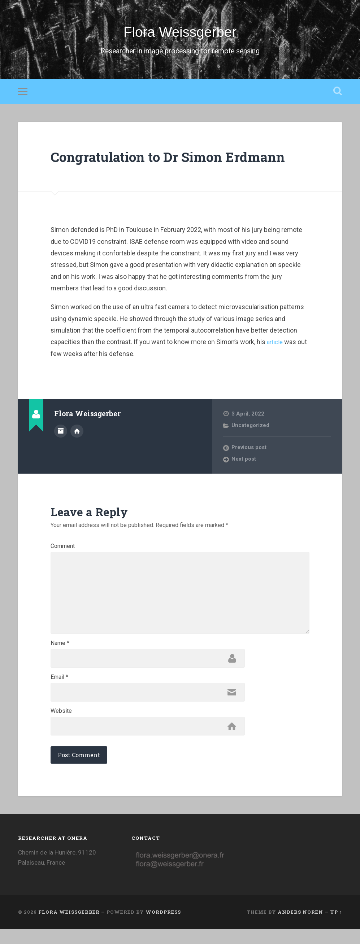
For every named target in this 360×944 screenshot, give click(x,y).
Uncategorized (250, 428)
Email (59, 690)
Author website (76, 433)
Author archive (60, 433)
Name (60, 655)
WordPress (163, 927)
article (276, 345)
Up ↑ (336, 927)
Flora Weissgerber (179, 33)
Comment (63, 550)
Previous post (249, 451)
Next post (244, 462)
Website (61, 725)
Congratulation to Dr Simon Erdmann (179, 159)
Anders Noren (300, 927)
